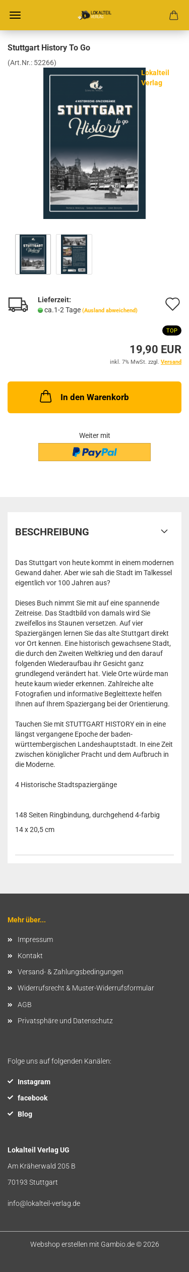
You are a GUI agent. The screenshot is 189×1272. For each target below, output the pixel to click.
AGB (25, 1005)
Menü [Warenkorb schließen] (15, 15)
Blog (25, 1114)
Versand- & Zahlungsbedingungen (70, 972)
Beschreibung (52, 532)
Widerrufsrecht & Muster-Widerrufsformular (86, 988)
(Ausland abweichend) (110, 310)
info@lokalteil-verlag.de (44, 1203)
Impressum (35, 939)
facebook (32, 1098)
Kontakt (30, 956)
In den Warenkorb (83, 396)
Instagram (34, 1082)
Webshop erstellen (59, 1244)
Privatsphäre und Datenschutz (65, 1021)
